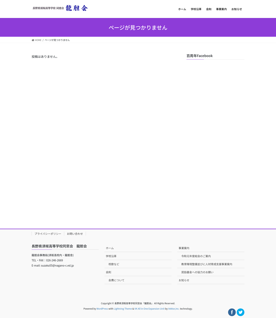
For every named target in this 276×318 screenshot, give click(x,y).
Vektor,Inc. (173, 308)
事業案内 (184, 248)
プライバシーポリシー (47, 234)
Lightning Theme (123, 308)
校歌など (113, 264)
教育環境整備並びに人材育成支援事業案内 (206, 264)
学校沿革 (111, 256)
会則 (108, 272)
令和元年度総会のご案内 (196, 256)
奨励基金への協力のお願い (197, 272)
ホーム (110, 248)
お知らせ (184, 280)
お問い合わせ (75, 234)
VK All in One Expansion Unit (150, 308)
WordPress (102, 308)
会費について (116, 280)
